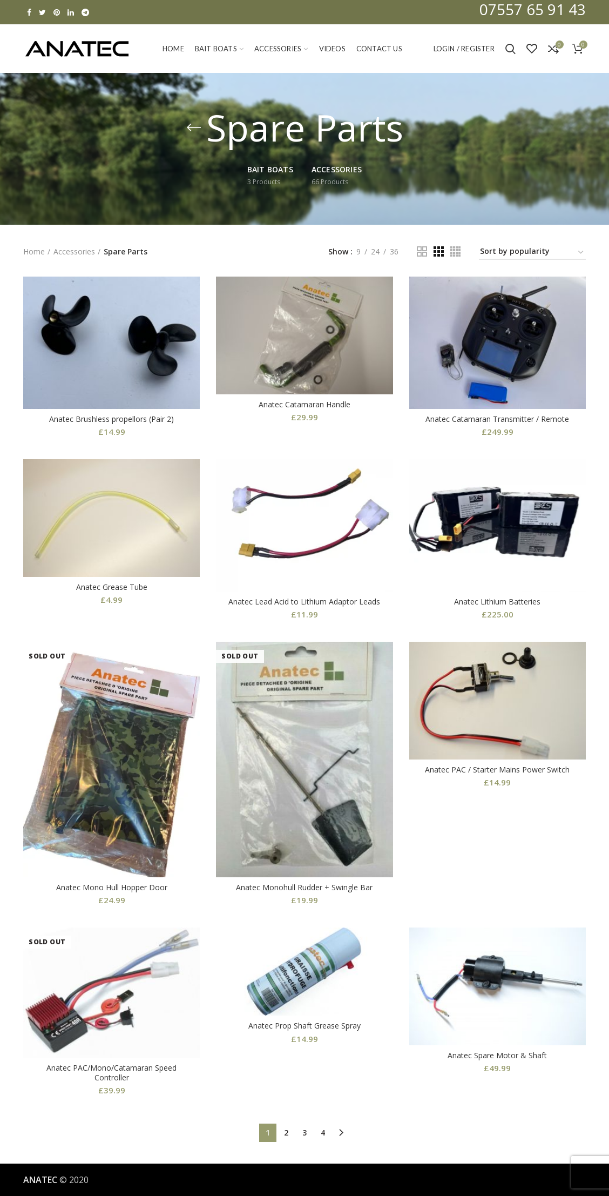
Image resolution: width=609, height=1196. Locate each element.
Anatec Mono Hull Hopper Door (111, 887)
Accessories (74, 251)
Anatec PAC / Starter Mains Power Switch (497, 770)
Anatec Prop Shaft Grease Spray (304, 1026)
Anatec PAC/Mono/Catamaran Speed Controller (111, 1073)
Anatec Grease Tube (111, 587)
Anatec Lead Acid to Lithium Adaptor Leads (304, 602)
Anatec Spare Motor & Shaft (497, 1055)
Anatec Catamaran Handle (304, 404)
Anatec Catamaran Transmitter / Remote (497, 419)
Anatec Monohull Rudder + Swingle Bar (304, 887)
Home (34, 251)
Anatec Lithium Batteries (497, 602)
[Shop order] (532, 253)
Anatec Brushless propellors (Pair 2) (111, 419)
